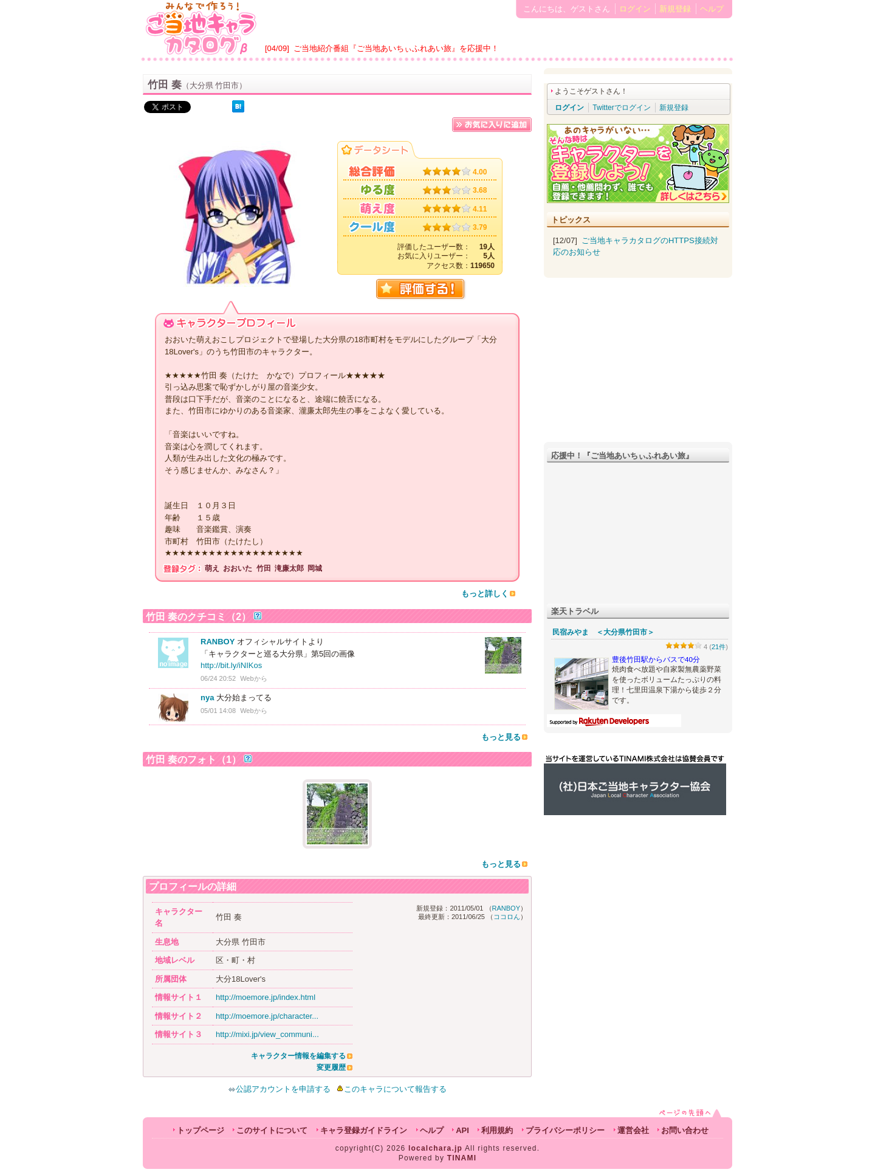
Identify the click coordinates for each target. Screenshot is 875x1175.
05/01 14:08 (218, 710)
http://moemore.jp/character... (267, 1016)
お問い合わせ (685, 1130)
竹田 (263, 568)
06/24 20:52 (218, 678)
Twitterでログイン (621, 107)
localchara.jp (435, 1148)
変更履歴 (331, 1067)
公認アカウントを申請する (279, 1089)
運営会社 (633, 1130)
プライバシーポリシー (565, 1130)
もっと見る (501, 737)
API (462, 1130)
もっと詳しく (485, 593)
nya (207, 697)
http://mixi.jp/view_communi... (267, 1034)
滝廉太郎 (289, 568)
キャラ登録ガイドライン (363, 1130)
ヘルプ (712, 8)
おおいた (237, 568)
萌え (212, 568)
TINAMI (462, 1158)
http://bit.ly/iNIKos (231, 665)
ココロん (506, 916)
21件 (719, 646)
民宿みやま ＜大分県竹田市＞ (603, 632)
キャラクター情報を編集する (298, 1056)
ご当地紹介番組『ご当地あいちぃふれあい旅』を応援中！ (396, 48)
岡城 (314, 568)
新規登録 (675, 8)
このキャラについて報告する (395, 1089)
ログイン (635, 8)
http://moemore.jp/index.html (265, 997)
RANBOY (218, 641)
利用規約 (497, 1130)
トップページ (200, 1130)
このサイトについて (271, 1130)
